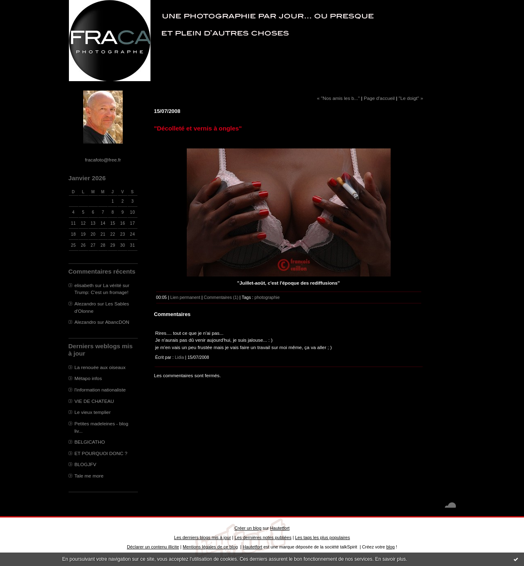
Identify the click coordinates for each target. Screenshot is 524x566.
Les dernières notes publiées (262, 537)
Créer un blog (247, 528)
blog (390, 546)
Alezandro (85, 303)
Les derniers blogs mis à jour (202, 537)
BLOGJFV (86, 464)
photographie (267, 297)
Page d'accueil (379, 98)
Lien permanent (185, 297)
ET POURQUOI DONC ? (101, 453)
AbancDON (117, 322)
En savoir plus (390, 559)
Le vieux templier (93, 412)
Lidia (179, 357)
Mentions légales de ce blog (210, 546)
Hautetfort (280, 528)
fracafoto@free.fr (103, 159)
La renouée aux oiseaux (100, 367)
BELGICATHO (90, 441)
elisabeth (84, 285)
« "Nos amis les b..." (338, 98)
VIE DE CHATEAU (94, 401)
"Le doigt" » (411, 98)
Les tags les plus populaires (322, 537)
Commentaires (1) (221, 297)
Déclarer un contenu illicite (153, 546)
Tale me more (89, 475)
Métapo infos (88, 378)
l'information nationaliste (100, 389)
